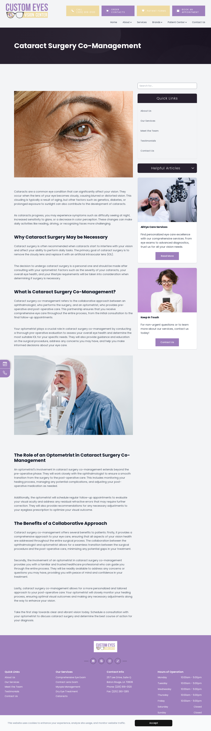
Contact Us (198, 22)
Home (113, 22)
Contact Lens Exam (67, 682)
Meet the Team (150, 130)
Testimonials (148, 140)
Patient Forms (156, 11)
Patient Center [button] (177, 22)
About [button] (127, 22)
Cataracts (62, 696)
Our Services (148, 121)
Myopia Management (68, 686)
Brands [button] (157, 22)
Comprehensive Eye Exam (71, 677)
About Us (146, 111)
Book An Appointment (192, 10)
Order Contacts (121, 10)
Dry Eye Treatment (67, 691)
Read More (167, 256)
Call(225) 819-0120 (85, 10)
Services (142, 22)
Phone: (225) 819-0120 (119, 686)
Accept (153, 723)
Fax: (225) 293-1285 (118, 691)
